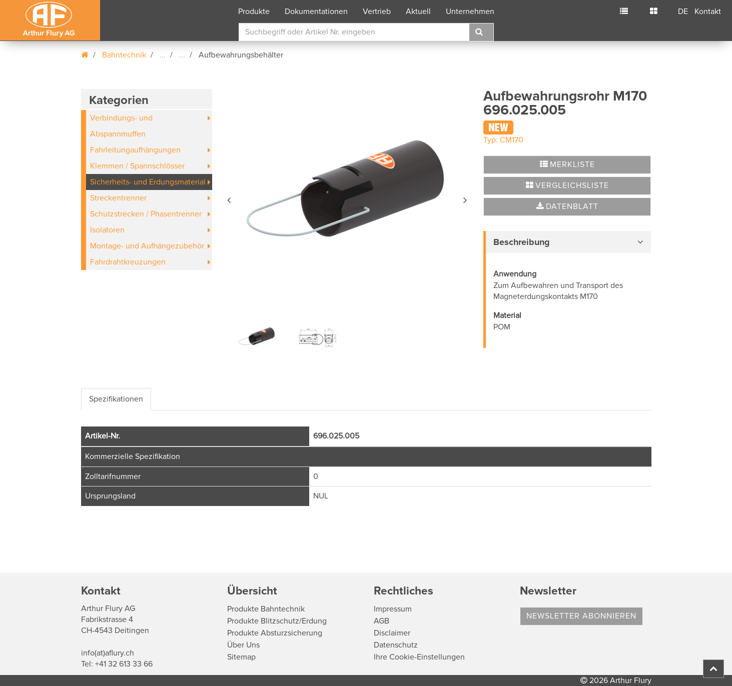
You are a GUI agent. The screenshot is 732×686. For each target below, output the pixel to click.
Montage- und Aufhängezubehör (147, 246)
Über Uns (243, 645)
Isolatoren (107, 230)
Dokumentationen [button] (316, 11)
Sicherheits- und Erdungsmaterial (148, 182)
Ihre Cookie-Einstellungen (419, 657)
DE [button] (683, 11)
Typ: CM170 (503, 140)
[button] (229, 199)
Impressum (393, 609)
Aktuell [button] (418, 11)
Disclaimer (392, 633)
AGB (381, 621)
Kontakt (707, 11)
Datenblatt (567, 207)
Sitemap (241, 657)
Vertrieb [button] (377, 11)
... (163, 55)
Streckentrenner (118, 198)
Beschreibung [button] (521, 242)
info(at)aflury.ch (107, 653)
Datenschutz (396, 645)
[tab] (567, 242)
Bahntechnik (124, 55)
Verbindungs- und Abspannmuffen (121, 126)
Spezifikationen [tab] (116, 399)
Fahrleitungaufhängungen (135, 150)
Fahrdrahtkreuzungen (128, 262)
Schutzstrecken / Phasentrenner (146, 214)
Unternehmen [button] (470, 11)
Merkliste (567, 165)
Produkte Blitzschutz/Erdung (277, 621)
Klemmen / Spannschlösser (137, 166)
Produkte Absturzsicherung (274, 633)
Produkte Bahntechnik (266, 609)
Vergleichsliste (567, 185)
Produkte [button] (254, 11)
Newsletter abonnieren (581, 616)
